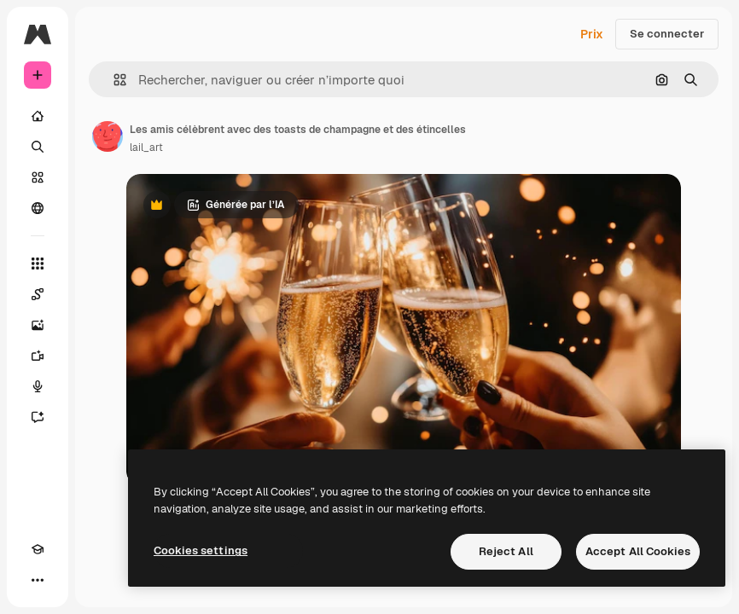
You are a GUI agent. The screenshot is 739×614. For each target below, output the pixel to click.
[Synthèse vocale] (37, 386)
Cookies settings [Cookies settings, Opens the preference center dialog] (200, 550)
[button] (113, 79)
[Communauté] (37, 208)
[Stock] (37, 177)
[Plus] (37, 580)
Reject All (506, 551)
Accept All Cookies (637, 551)
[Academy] (37, 549)
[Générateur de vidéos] (37, 355)
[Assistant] (37, 417)
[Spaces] (37, 294)
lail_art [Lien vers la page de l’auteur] (146, 147)
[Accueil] (37, 116)
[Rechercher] (37, 146)
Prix (591, 34)
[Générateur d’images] (37, 325)
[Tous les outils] (37, 263)
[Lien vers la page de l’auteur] (107, 136)
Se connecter (667, 33)
